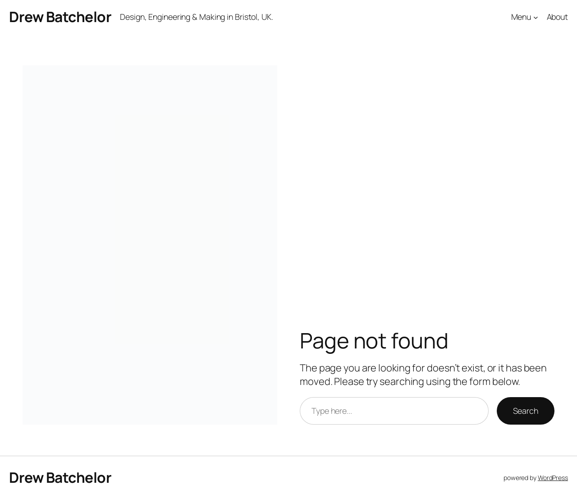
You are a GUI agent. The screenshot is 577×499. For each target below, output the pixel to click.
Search (525, 410)
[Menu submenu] (535, 17)
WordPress (553, 477)
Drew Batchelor (60, 17)
